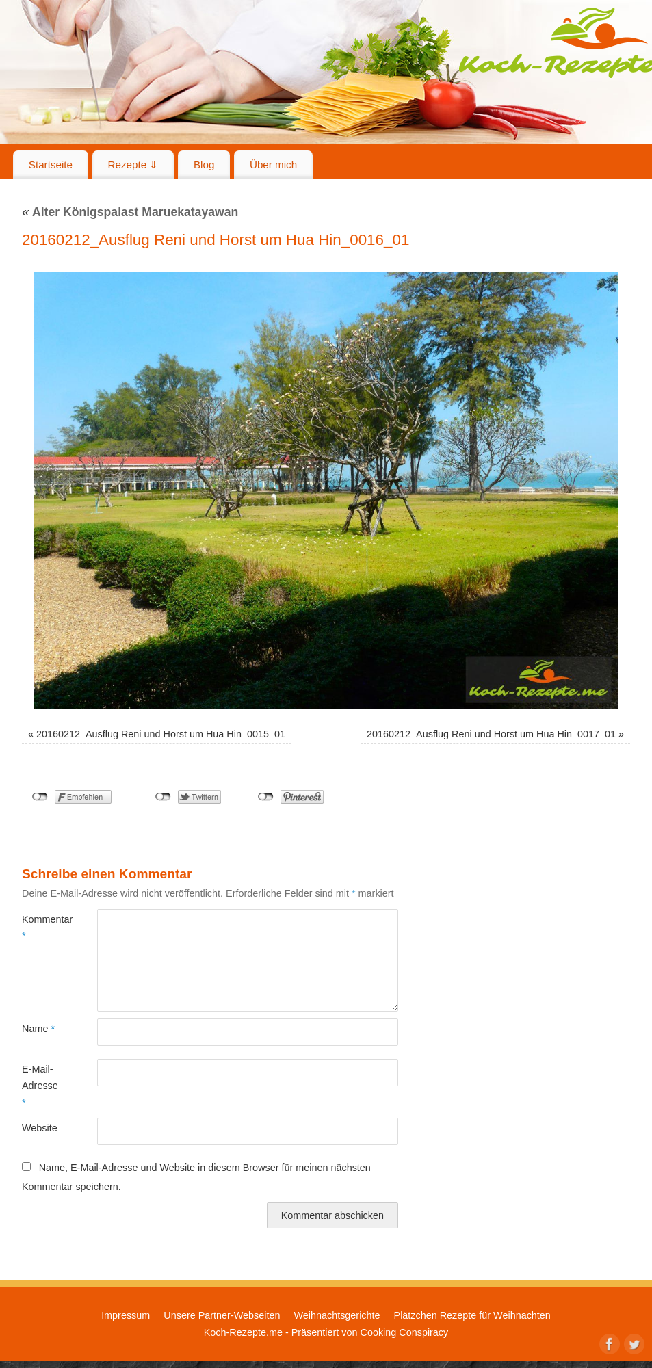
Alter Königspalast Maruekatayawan (130, 212)
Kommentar (41, 927)
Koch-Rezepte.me (243, 1332)
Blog (204, 164)
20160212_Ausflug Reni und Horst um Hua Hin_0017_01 (491, 733)
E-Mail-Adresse (40, 1086)
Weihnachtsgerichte (337, 1315)
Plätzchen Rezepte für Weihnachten (472, 1315)
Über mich (273, 164)
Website (39, 1127)
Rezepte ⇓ (133, 164)
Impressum (125, 1315)
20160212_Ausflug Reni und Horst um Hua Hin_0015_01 (160, 733)
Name (38, 1028)
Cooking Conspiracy (404, 1332)
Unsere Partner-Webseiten (222, 1315)
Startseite (51, 164)
